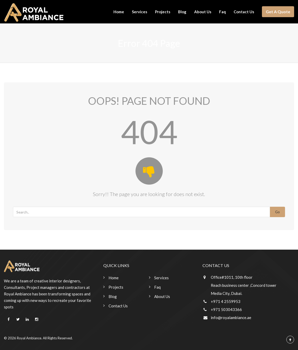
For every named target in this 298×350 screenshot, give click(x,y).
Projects (162, 11)
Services (139, 11)
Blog (182, 11)
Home (118, 11)
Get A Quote (278, 11)
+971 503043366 (226, 309)
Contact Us (244, 11)
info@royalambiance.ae (231, 317)
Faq (222, 11)
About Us (202, 11)
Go (277, 212)
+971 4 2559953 (225, 301)
